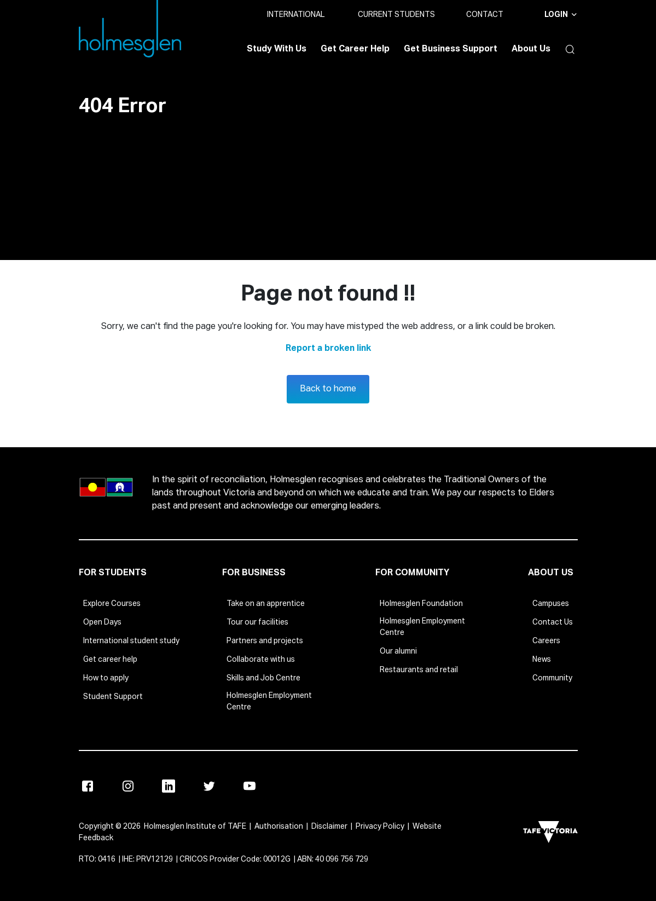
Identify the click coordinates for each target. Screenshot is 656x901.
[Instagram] (128, 786)
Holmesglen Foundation (421, 604)
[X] (209, 786)
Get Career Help (355, 49)
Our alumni (398, 651)
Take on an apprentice (266, 604)
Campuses (550, 604)
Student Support (113, 697)
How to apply (106, 678)
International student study (131, 641)
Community (552, 678)
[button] (568, 49)
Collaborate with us (261, 659)
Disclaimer (329, 826)
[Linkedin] (168, 786)
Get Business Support (450, 49)
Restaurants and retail (419, 670)
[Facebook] (87, 786)
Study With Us (276, 49)
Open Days (102, 622)
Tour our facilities (257, 622)
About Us (531, 49)
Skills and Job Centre (263, 678)
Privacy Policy (380, 826)
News (541, 659)
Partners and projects (265, 641)
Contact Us (552, 622)
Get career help (110, 659)
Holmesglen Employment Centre (269, 701)
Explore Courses (112, 604)
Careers (546, 641)
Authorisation (278, 826)
